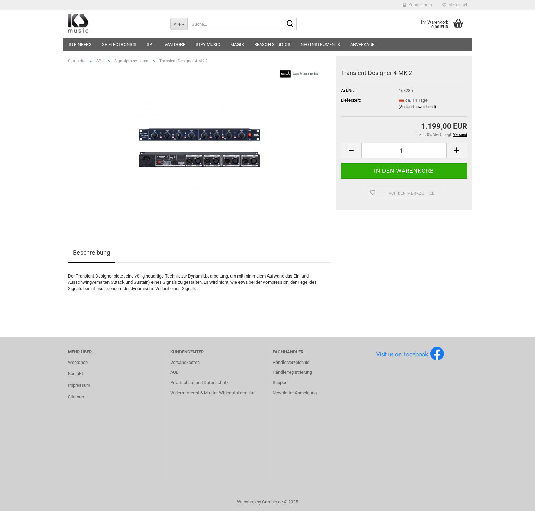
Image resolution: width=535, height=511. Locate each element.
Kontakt (75, 373)
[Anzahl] (404, 150)
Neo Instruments (320, 44)
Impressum (79, 385)
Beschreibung (91, 252)
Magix (237, 44)
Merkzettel (454, 5)
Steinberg (80, 44)
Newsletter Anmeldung (295, 392)
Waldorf (175, 44)
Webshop (246, 502)
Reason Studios (272, 44)
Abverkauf (362, 44)
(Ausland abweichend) (417, 106)
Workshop (78, 362)
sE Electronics (119, 44)
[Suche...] (178, 24)
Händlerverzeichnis (291, 362)
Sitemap (76, 396)
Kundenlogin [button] (417, 5)
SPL (151, 44)
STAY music (208, 44)
